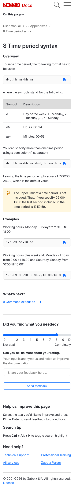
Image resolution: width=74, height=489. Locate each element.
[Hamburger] (67, 5)
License (8, 483)
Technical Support (16, 455)
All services (11, 462)
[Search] (57, 5)
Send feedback (37, 386)
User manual (12, 26)
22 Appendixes (36, 26)
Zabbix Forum (51, 462)
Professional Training (56, 455)
